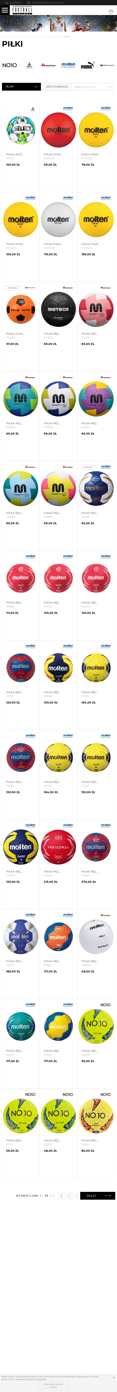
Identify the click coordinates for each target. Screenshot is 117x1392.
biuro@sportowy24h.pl (47, 2)
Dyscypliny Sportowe (33, 36)
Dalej (99, 1196)
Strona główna (11, 36)
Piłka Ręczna (55, 36)
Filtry (22, 87)
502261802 (16, 2)
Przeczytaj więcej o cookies (53, 1385)
